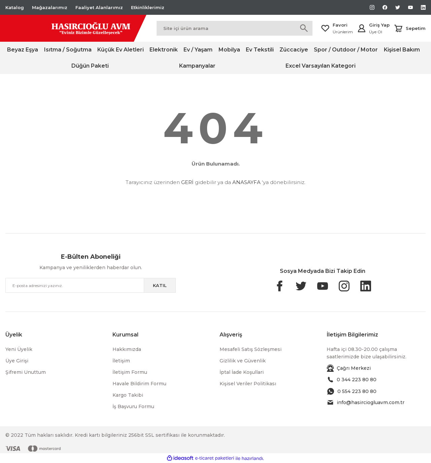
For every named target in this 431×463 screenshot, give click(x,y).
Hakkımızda (126, 349)
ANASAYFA (246, 182)
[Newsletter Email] (90, 285)
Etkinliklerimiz (147, 7)
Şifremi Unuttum (25, 372)
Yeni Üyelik (18, 349)
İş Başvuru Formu (133, 406)
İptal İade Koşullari (242, 372)
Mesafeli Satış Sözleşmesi (250, 349)
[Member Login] (361, 28)
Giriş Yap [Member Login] (379, 25)
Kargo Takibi (127, 395)
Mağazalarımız (49, 7)
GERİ (187, 182)
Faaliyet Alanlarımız (99, 7)
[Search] (234, 28)
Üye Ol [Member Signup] (375, 31)
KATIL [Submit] (160, 285)
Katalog (14, 7)
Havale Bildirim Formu (139, 384)
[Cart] (410, 28)
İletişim (121, 361)
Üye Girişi (16, 361)
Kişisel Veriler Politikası (248, 384)
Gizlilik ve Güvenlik (243, 361)
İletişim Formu (129, 372)
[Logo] (72, 28)
